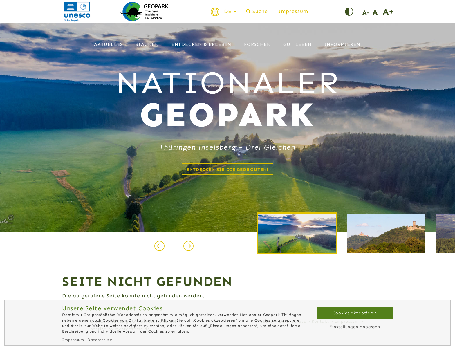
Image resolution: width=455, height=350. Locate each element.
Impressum (293, 11)
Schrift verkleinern (367, 12)
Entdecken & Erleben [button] (201, 44)
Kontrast (353, 12)
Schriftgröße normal (378, 12)
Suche (260, 11)
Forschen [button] (257, 44)
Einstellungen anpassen (354, 326)
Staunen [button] (147, 44)
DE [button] (230, 11)
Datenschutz (99, 340)
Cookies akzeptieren (355, 313)
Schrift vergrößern (388, 12)
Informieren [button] (342, 44)
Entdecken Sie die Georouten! (228, 169)
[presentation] (159, 246)
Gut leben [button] (297, 44)
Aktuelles (108, 44)
